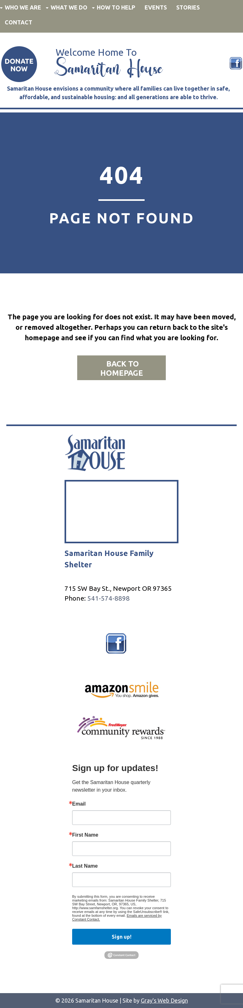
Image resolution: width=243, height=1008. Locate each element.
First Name (85, 835)
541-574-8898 (108, 598)
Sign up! (121, 937)
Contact (18, 22)
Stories (188, 7)
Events (156, 7)
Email (79, 804)
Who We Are (23, 7)
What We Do (69, 7)
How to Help (116, 7)
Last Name (85, 866)
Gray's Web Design (164, 1000)
